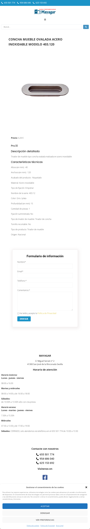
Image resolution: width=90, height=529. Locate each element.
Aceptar (45, 506)
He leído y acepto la (36, 313)
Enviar (24, 318)
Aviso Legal (59, 526)
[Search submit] (86, 27)
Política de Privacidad (47, 526)
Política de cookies (33, 526)
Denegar (45, 513)
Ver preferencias (45, 520)
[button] (86, 487)
